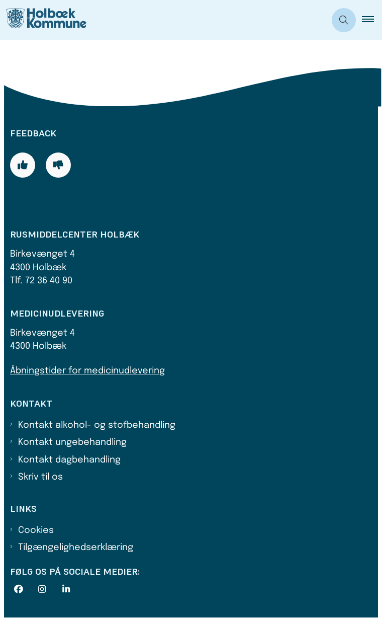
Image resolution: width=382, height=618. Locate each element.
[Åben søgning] (344, 20)
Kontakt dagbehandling (69, 460)
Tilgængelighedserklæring (75, 547)
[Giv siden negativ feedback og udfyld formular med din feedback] (58, 165)
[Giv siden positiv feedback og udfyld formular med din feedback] (22, 165)
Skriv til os (40, 477)
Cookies (36, 530)
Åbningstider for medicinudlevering (87, 370)
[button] (372, 20)
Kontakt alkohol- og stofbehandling (96, 425)
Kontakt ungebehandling (72, 442)
